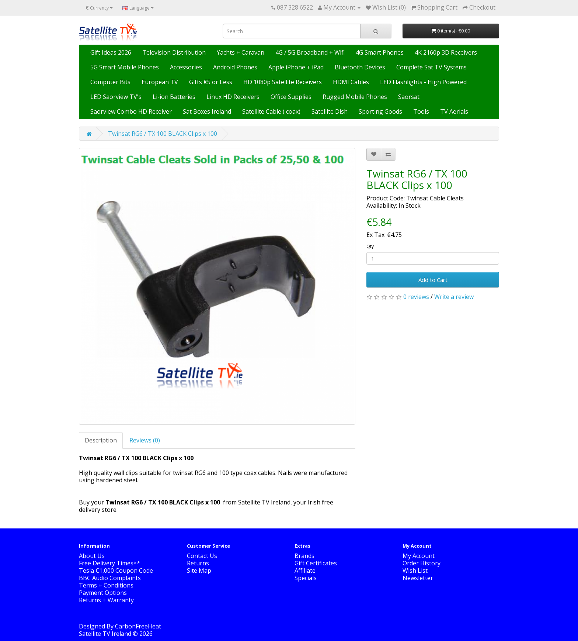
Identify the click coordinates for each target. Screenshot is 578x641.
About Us (92, 556)
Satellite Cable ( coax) (271, 111)
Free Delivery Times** (109, 563)
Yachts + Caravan (240, 52)
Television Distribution (174, 52)
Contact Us (202, 556)
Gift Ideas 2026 (110, 52)
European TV (160, 82)
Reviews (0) (144, 440)
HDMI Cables (351, 82)
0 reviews (416, 297)
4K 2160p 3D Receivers (446, 52)
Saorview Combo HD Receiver (131, 111)
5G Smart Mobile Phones (124, 67)
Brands (304, 556)
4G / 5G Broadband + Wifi (310, 52)
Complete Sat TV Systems (431, 67)
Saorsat (408, 97)
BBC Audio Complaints (110, 578)
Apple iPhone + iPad (296, 67)
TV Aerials (454, 111)
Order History (422, 563)
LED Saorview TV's (116, 97)
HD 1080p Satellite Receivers (282, 82)
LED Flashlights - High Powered (423, 82)
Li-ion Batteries (174, 97)
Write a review (454, 297)
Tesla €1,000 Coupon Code (116, 570)
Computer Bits (110, 82)
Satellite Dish (329, 111)
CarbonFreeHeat (138, 626)
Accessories (186, 67)
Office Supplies (291, 97)
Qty (370, 246)
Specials (306, 578)
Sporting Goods (380, 111)
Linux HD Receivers (233, 97)
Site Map (199, 570)
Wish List (415, 570)
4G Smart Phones (380, 52)
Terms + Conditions (106, 585)
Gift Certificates (316, 563)
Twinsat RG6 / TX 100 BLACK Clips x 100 (162, 134)
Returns (198, 563)
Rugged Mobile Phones (355, 97)
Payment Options (103, 593)
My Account (419, 556)
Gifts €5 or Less (210, 82)
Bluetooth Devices (360, 67)
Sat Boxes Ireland (207, 111)
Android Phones (235, 67)
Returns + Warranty (106, 600)
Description (101, 440)
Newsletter (418, 578)
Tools (421, 111)
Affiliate (305, 570)
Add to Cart (433, 279)
